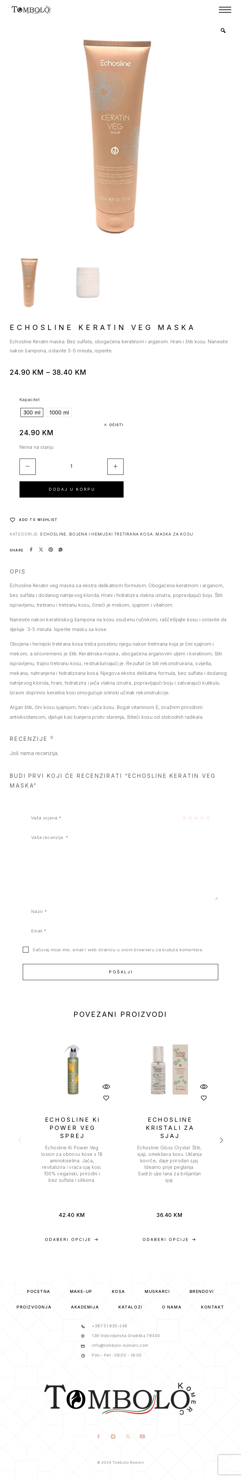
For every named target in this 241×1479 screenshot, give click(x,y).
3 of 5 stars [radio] (196, 817)
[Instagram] (113, 1437)
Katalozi (130, 1307)
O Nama (171, 1307)
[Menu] (225, 9)
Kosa (118, 1291)
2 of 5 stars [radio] (190, 817)
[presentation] (71, 1163)
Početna (38, 1291)
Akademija (85, 1307)
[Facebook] (98, 1437)
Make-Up (81, 1291)
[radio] (32, 412)
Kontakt (212, 1307)
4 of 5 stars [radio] (202, 817)
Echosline (53, 534)
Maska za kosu (174, 534)
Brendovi (202, 1291)
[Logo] (31, 9)
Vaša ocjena (46, 817)
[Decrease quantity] (28, 467)
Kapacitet (30, 399)
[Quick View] (106, 1086)
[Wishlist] (34, 519)
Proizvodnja (34, 1307)
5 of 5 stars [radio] (208, 817)
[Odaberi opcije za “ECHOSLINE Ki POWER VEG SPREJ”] (72, 1239)
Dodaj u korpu (72, 489)
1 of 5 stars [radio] (184, 817)
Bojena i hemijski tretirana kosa (111, 534)
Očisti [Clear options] (116, 425)
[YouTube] (142, 1437)
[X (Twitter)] (128, 1437)
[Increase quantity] (115, 467)
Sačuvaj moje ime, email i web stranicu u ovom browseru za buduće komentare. (118, 949)
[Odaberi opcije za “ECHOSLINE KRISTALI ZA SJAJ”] (169, 1239)
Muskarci (157, 1291)
